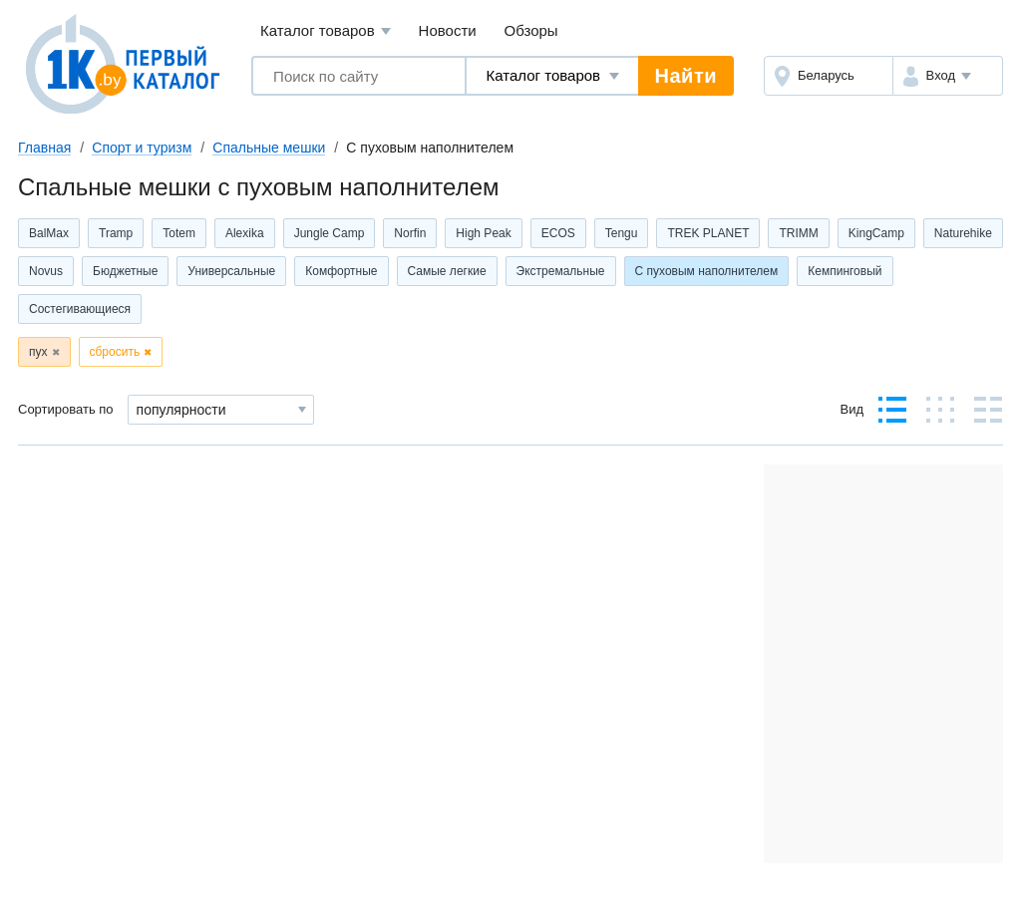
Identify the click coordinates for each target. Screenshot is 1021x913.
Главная (44, 147)
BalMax (49, 233)
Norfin (410, 233)
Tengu (621, 233)
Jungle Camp (329, 233)
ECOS (558, 233)
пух (38, 352)
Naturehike (963, 233)
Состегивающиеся (80, 309)
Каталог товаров (325, 31)
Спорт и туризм (141, 147)
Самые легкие (447, 271)
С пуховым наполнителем (707, 271)
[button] (947, 76)
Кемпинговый (844, 271)
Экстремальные (560, 271)
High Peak (483, 233)
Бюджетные (125, 271)
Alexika (244, 233)
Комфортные (341, 271)
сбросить (115, 352)
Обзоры (531, 30)
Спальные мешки (268, 147)
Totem (179, 233)
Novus (46, 271)
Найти (686, 76)
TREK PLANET (708, 233)
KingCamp (876, 233)
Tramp (116, 233)
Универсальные (231, 271)
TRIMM (798, 233)
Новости (448, 30)
